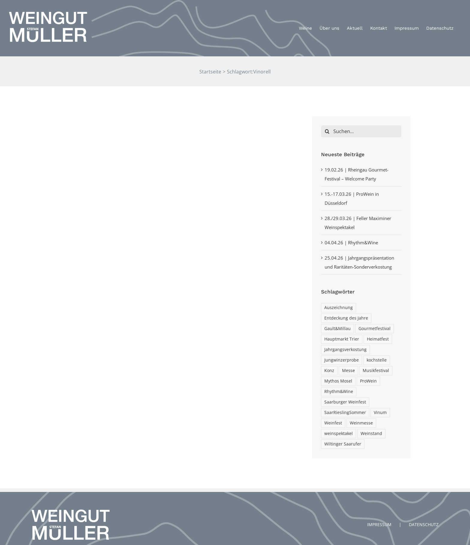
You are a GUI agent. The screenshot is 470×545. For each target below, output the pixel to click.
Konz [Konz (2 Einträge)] (329, 371)
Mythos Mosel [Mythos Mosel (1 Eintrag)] (338, 381)
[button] (457, 8)
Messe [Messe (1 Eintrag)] (348, 371)
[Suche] (327, 131)
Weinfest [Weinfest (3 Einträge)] (333, 423)
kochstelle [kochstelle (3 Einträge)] (377, 360)
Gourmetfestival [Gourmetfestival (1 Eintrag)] (374, 329)
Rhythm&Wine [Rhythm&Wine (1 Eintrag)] (338, 392)
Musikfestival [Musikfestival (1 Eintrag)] (376, 371)
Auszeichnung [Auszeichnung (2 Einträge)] (338, 308)
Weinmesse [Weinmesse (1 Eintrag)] (361, 423)
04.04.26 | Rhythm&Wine (351, 243)
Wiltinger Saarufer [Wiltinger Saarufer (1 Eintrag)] (342, 444)
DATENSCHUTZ (424, 513)
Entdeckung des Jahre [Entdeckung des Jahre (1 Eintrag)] (346, 318)
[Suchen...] (361, 131)
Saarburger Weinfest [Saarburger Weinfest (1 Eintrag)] (345, 402)
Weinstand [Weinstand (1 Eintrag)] (371, 433)
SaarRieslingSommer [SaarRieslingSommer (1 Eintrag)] (345, 412)
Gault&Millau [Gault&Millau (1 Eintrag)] (337, 329)
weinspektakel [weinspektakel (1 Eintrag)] (338, 433)
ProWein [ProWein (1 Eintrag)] (368, 381)
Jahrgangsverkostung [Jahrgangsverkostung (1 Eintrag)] (345, 350)
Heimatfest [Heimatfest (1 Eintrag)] (378, 339)
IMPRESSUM (379, 513)
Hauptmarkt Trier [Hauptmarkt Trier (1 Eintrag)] (341, 339)
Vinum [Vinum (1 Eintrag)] (380, 412)
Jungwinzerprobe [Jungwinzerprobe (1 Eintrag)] (341, 360)
